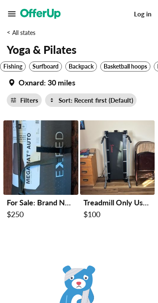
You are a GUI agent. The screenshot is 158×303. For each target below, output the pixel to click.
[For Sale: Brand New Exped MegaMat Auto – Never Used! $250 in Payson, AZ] (40, 171)
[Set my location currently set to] (41, 82)
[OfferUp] (40, 14)
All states (23, 32)
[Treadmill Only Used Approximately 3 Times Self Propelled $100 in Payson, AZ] (117, 171)
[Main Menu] (12, 14)
